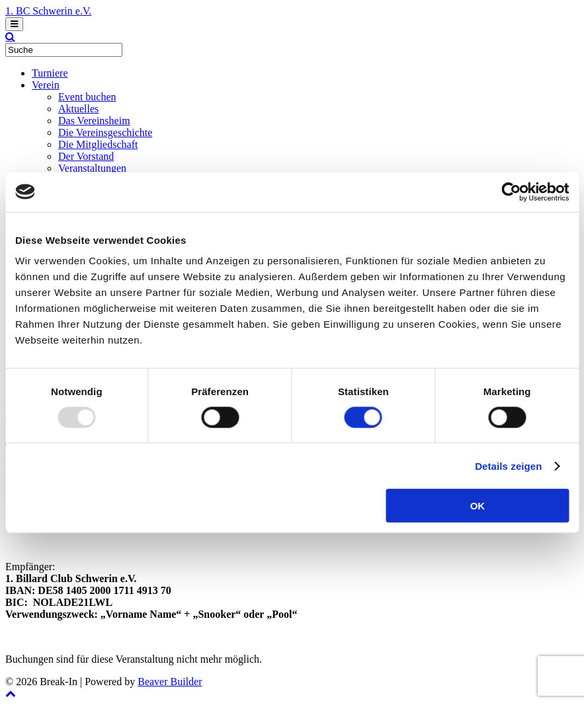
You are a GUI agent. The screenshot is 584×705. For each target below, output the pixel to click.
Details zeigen (508, 465)
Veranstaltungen (92, 168)
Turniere (50, 73)
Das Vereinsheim (94, 120)
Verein (46, 85)
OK (477, 505)
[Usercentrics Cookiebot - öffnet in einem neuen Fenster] (511, 192)
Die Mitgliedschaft (98, 144)
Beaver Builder (170, 681)
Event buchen (87, 96)
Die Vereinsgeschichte (105, 132)
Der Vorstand (86, 156)
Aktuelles (78, 108)
